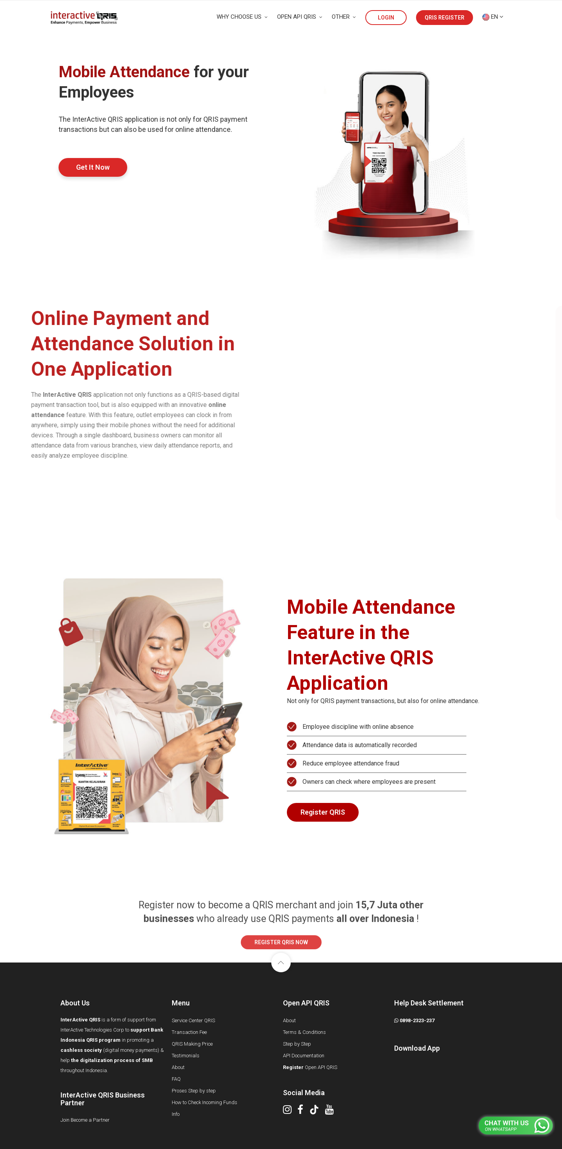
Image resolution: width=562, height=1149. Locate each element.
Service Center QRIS (193, 1020)
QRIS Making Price (192, 1044)
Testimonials (185, 1055)
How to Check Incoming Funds (204, 1102)
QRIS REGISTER (444, 17)
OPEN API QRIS (299, 16)
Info (176, 1114)
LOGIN (386, 17)
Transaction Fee (189, 1032)
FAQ (176, 1079)
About (178, 1067)
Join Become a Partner (85, 1120)
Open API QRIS (310, 1067)
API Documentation (303, 1055)
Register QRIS (323, 812)
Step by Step (297, 1044)
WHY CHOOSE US (242, 16)
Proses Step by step (194, 1091)
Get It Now (93, 167)
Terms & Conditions (304, 1032)
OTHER (344, 16)
